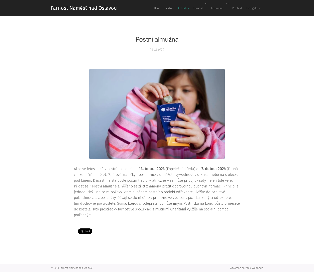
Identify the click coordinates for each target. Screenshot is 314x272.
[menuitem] (210, 8)
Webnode (257, 267)
